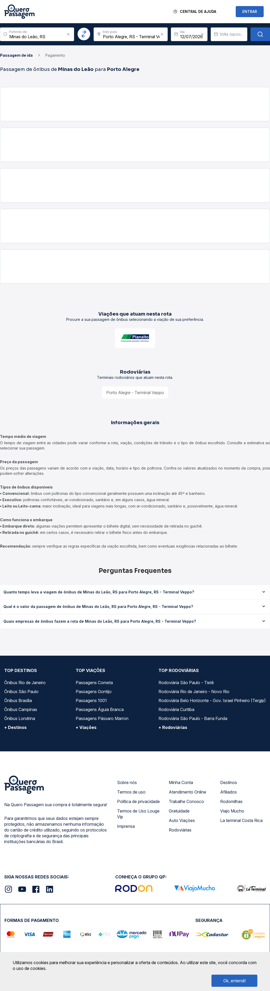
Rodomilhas (231, 801)
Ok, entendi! (234, 980)
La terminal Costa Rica (241, 820)
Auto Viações (182, 820)
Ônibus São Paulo (21, 691)
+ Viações (86, 727)
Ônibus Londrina (19, 718)
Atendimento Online (187, 792)
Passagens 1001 (91, 700)
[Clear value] (202, 34)
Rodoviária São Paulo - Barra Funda (192, 718)
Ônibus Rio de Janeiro (25, 682)
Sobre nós (127, 782)
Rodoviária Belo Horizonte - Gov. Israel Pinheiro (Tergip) (212, 700)
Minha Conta (181, 782)
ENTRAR (249, 11)
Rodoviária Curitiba (176, 709)
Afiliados (228, 792)
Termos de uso (131, 792)
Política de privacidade (138, 801)
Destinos (228, 782)
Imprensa (126, 826)
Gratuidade (179, 811)
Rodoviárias (180, 830)
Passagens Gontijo (94, 691)
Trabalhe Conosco (186, 801)
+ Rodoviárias (172, 727)
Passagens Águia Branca (100, 709)
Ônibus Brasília (18, 700)
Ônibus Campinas (20, 709)
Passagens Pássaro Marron (102, 718)
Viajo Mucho (232, 811)
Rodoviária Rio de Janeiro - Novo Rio (193, 691)
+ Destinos (15, 727)
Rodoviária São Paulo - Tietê (186, 682)
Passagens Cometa (94, 682)
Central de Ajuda (198, 11)
